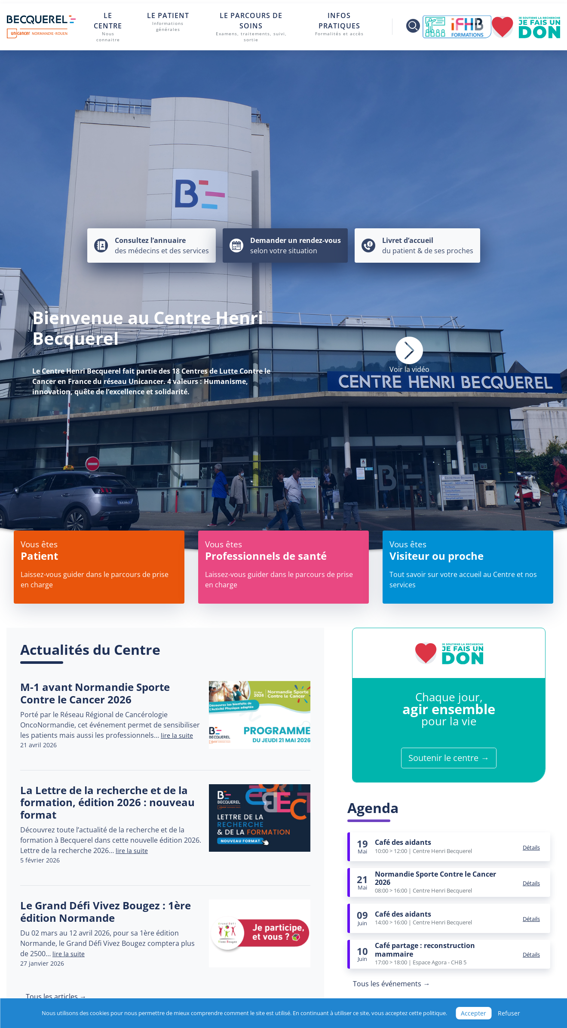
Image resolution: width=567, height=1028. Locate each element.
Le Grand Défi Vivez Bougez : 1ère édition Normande (105, 911)
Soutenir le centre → (448, 758)
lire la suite (177, 735)
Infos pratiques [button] (339, 24)
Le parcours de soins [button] (251, 27)
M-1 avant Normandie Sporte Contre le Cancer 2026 (95, 693)
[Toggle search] (407, 26)
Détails (531, 847)
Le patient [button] (168, 22)
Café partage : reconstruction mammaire (425, 949)
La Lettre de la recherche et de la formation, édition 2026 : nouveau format (107, 802)
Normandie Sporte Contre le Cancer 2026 (435, 878)
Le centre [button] (108, 27)
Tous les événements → (391, 983)
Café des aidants (403, 842)
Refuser (509, 1013)
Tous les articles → (56, 996)
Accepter (473, 1013)
